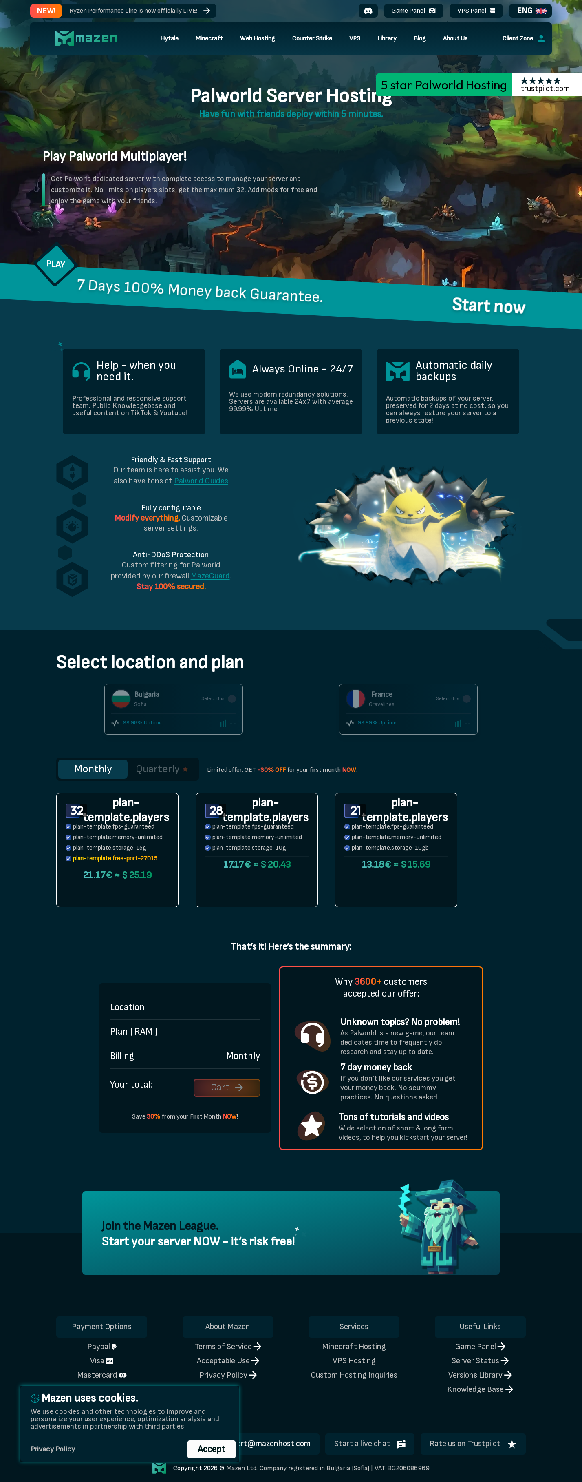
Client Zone (524, 38)
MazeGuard (210, 576)
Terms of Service (228, 1346)
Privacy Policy (228, 1375)
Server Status (480, 1361)
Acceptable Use (228, 1361)
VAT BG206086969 (402, 1468)
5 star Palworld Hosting (444, 85)
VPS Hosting (354, 1361)
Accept (211, 1449)
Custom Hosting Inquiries (354, 1375)
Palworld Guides (201, 481)
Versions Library (480, 1375)
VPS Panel (476, 11)
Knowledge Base (480, 1389)
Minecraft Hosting (354, 1346)
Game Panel (414, 11)
